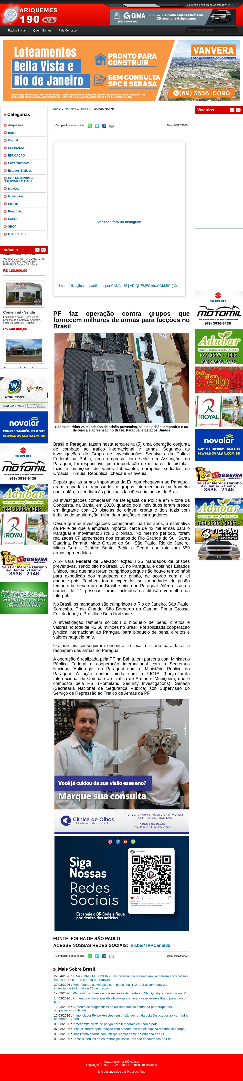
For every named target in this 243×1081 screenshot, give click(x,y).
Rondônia (14, 211)
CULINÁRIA (16, 148)
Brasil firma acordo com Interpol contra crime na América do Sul (118, 1034)
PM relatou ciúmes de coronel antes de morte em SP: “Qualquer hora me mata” (129, 993)
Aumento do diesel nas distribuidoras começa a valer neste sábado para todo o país (120, 1000)
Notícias (70, 109)
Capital (13, 140)
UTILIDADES (17, 234)
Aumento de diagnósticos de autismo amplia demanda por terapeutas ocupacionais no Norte (113, 1008)
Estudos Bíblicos (20, 170)
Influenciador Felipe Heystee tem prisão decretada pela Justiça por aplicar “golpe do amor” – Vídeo (121, 1017)
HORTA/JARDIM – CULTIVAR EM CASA (18, 180)
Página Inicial (16, 30)
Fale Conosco (68, 30)
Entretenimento (19, 163)
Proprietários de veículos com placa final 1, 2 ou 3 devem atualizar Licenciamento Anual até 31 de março (111, 986)
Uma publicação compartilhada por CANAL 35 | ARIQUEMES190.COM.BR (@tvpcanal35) (125, 286)
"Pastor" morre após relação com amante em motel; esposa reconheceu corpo (129, 1029)
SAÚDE (13, 219)
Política (13, 204)
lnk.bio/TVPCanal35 (149, 945)
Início (57, 109)
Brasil (12, 133)
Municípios (15, 196)
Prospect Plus (136, 1071)
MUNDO (13, 188)
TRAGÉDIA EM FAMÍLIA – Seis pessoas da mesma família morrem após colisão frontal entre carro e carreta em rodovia (121, 978)
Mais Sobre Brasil (76, 969)
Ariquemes (15, 125)
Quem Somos (42, 30)
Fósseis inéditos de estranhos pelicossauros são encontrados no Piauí (123, 1039)
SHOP (12, 226)
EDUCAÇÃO (16, 155)
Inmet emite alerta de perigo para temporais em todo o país (115, 1024)
